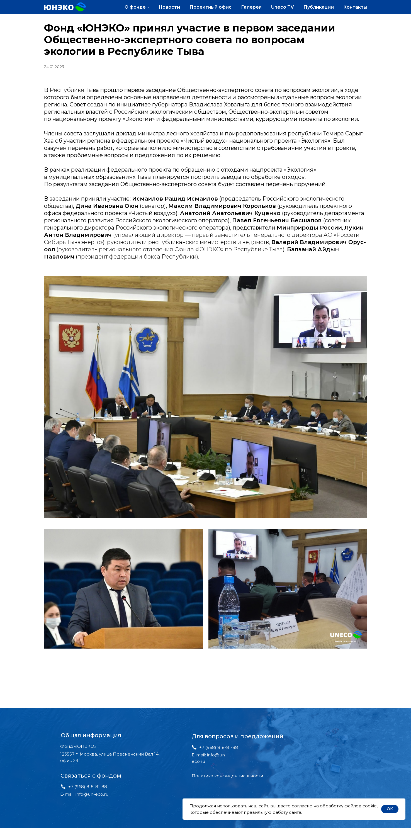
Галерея (251, 7)
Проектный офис (210, 7)
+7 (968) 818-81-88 (87, 786)
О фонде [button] (135, 7)
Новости (169, 7)
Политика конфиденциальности (227, 775)
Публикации (318, 7)
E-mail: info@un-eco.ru (84, 794)
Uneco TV (282, 7)
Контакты (355, 7)
